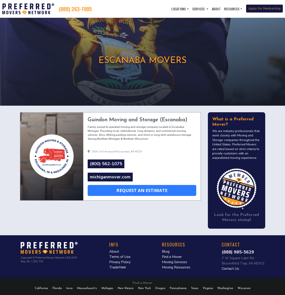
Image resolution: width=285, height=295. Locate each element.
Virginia (208, 288)
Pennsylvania (178, 288)
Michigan (107, 288)
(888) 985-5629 (238, 252)
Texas (194, 288)
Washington (225, 288)
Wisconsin (244, 288)
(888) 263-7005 (75, 9)
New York (144, 288)
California (41, 288)
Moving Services (174, 262)
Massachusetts (87, 288)
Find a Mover (172, 256)
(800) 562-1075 (106, 164)
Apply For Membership (264, 8)
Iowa (69, 288)
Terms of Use (120, 256)
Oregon (160, 288)
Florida (57, 288)
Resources (232, 8)
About (216, 8)
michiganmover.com (110, 177)
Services (199, 8)
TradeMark (117, 267)
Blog (165, 251)
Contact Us (230, 268)
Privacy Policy (120, 262)
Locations (178, 8)
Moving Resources (176, 267)
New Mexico (126, 288)
